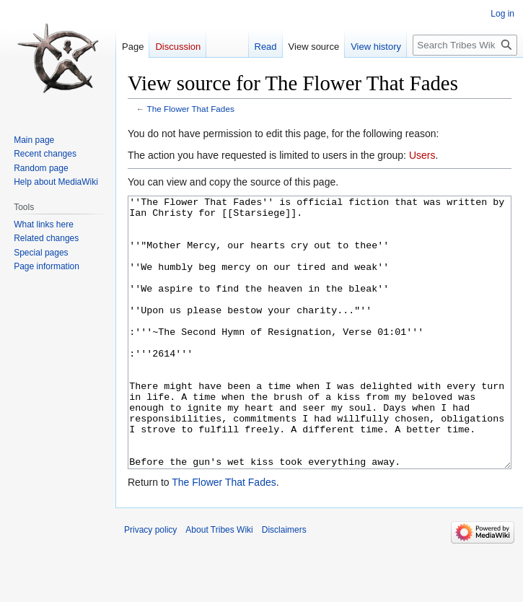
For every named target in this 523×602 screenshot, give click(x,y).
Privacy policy (150, 584)
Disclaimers (284, 584)
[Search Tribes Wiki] (465, 45)
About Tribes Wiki (218, 584)
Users (422, 155)
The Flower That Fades (190, 108)
